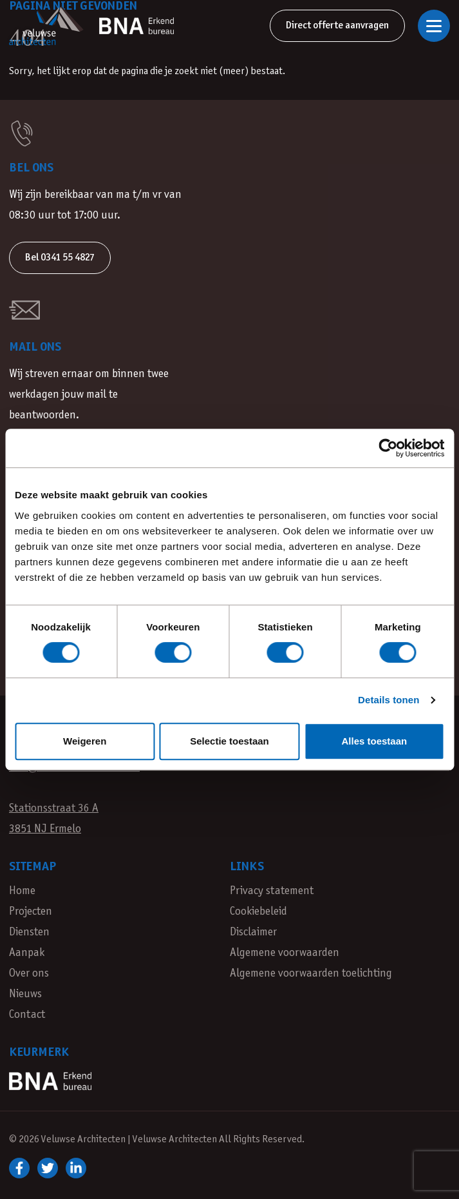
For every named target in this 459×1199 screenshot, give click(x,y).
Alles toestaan (374, 741)
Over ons (29, 973)
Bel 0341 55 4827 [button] (60, 257)
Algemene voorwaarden (284, 953)
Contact (27, 1014)
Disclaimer (253, 932)
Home (22, 891)
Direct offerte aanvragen (337, 25)
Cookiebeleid (258, 911)
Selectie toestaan (229, 741)
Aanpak (26, 953)
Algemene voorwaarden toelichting (311, 973)
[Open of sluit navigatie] (434, 26)
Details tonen (388, 699)
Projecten (30, 911)
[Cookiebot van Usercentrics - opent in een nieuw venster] (388, 448)
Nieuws (25, 994)
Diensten (29, 932)
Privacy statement (272, 891)
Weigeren (84, 741)
